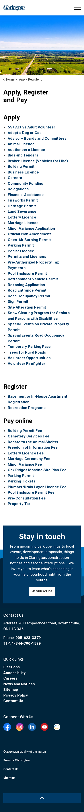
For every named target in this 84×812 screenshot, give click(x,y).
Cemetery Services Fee (28, 436)
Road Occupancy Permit (29, 296)
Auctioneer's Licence (26, 149)
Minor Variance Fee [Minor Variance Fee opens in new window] (25, 464)
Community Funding (25, 183)
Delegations (18, 189)
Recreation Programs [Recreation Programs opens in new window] (26, 407)
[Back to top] (42, 798)
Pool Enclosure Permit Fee (31, 492)
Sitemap (10, 689)
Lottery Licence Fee (26, 453)
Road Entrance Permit (27, 290)
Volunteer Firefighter (26, 363)
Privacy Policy (15, 695)
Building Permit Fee (25, 430)
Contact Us (13, 701)
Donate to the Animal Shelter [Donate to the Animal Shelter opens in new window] (33, 442)
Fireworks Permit (23, 200)
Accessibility (14, 673)
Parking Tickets (21, 481)
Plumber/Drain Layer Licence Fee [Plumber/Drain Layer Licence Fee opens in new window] (37, 487)
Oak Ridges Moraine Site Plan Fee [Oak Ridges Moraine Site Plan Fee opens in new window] (37, 470)
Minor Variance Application (31, 228)
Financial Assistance (26, 194)
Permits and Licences (27, 256)
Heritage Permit (22, 206)
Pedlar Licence (21, 251)
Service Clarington (16, 760)
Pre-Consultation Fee (27, 498)
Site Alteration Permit (27, 307)
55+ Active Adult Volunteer (31, 127)
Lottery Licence (22, 217)
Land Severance (22, 211)
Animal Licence (21, 144)
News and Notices (19, 684)
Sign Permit (18, 301)
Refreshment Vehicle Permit (33, 279)
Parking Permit (21, 245)
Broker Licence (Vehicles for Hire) (38, 161)
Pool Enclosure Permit (27, 273)
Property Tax (19, 503)
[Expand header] (77, 7)
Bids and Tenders (23, 155)
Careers (15, 177)
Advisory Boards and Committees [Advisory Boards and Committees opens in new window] (37, 138)
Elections (11, 667)
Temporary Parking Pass (29, 346)
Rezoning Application (26, 285)
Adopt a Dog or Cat (24, 132)
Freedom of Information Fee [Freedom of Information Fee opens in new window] (33, 447)
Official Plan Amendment (29, 234)
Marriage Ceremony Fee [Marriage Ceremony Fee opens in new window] (29, 458)
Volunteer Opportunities (29, 358)
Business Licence (23, 172)
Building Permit (21, 166)
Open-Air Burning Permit (29, 239)
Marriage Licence (23, 222)
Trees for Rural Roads (27, 352)
